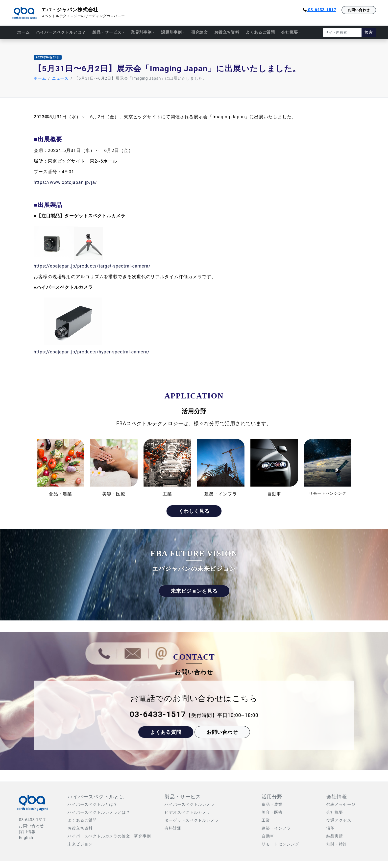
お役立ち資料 (226, 32)
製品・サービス (106, 32)
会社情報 (336, 797)
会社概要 (289, 32)
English (26, 837)
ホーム (23, 32)
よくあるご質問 (260, 32)
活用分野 (272, 797)
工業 (266, 820)
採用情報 (27, 831)
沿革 (330, 828)
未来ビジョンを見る (194, 591)
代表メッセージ (341, 804)
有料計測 (173, 828)
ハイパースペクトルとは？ (61, 32)
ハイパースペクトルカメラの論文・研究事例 (109, 836)
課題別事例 (171, 32)
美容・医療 (272, 812)
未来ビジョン (80, 844)
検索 (368, 32)
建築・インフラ (276, 828)
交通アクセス (338, 820)
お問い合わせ (359, 10)
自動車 (268, 836)
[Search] (342, 32)
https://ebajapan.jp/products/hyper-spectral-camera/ (91, 351)
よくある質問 (165, 732)
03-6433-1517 (319, 9)
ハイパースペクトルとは (96, 797)
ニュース (60, 78)
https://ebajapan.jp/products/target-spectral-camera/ (92, 266)
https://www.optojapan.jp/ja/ (65, 182)
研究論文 (199, 32)
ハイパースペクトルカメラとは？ (99, 812)
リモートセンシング (280, 844)
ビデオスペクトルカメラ (187, 812)
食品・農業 (272, 804)
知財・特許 (336, 844)
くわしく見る (194, 511)
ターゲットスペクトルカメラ (191, 820)
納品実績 (334, 836)
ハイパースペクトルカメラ (190, 804)
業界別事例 (141, 32)
